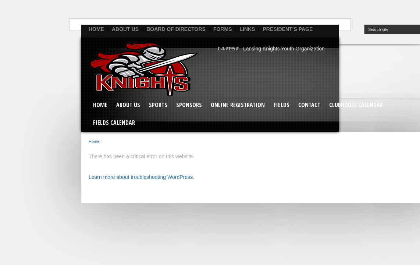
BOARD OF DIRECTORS (176, 29)
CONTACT (309, 105)
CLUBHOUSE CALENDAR (356, 105)
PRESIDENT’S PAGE (288, 29)
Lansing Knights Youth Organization (284, 49)
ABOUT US (125, 29)
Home (96, 29)
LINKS (247, 29)
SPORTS (158, 105)
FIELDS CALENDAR (114, 123)
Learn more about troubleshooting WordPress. (141, 177)
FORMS (222, 29)
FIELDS (281, 105)
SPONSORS (189, 105)
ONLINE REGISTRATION (238, 105)
